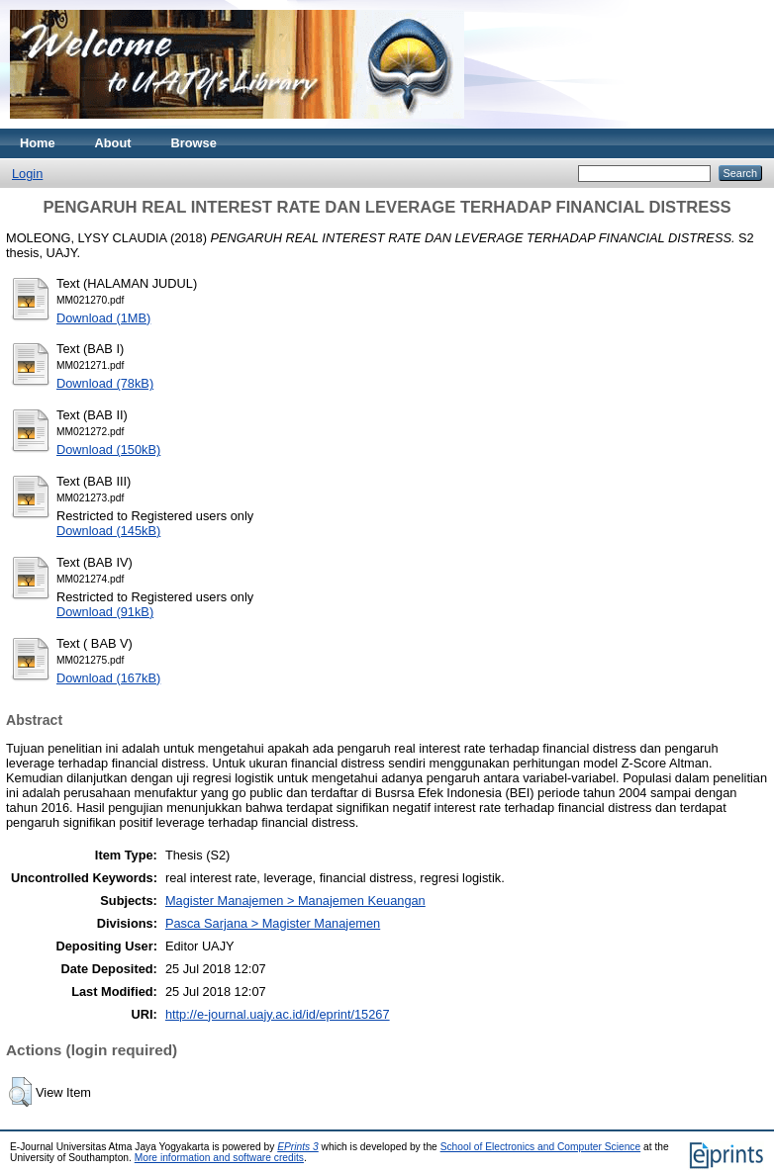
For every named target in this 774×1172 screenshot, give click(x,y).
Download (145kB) (108, 530)
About (113, 142)
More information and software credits (219, 1157)
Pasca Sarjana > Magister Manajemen (272, 923)
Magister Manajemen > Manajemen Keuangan (295, 900)
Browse (194, 142)
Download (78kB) (104, 383)
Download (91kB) (104, 611)
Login (27, 173)
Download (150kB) (108, 449)
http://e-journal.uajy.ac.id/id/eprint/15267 (277, 1014)
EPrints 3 (298, 1146)
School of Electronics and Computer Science (540, 1146)
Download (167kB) (108, 678)
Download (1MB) (103, 318)
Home (37, 142)
